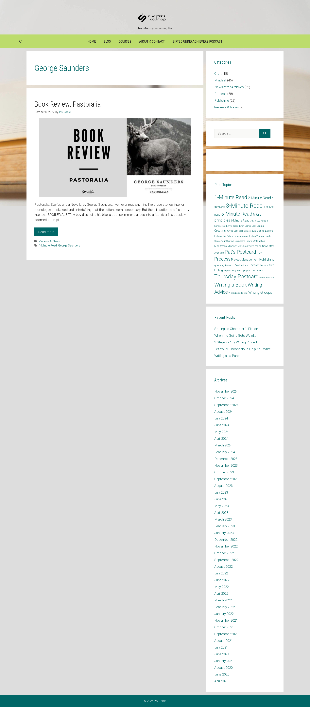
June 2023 (221, 499)
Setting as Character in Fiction (236, 329)
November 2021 (226, 620)
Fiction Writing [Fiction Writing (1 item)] (256, 236)
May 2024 (221, 432)
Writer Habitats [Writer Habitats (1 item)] (266, 277)
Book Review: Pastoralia (67, 104)
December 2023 (225, 459)
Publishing (221, 100)
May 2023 (221, 506)
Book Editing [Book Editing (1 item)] (258, 226)
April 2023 (221, 513)
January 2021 (224, 661)
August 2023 (223, 486)
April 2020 (221, 681)
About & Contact (152, 41)
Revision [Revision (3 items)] (254, 265)
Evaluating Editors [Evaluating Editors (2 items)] (262, 230)
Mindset (220, 80)
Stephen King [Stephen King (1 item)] (230, 270)
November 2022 (226, 546)
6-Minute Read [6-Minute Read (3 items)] (240, 220)
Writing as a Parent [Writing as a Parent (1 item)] (238, 293)
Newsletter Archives (229, 87)
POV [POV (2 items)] (259, 252)
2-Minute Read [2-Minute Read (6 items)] (259, 198)
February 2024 (224, 452)
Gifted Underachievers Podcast (197, 41)
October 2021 (224, 627)
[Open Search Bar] (21, 41)
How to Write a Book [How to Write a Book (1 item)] (255, 241)
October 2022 (224, 553)
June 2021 (221, 654)
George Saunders (69, 245)
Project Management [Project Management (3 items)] (244, 259)
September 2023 (226, 479)
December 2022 (225, 540)
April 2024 (221, 438)
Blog (107, 41)
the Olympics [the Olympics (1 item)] (243, 270)
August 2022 (223, 566)
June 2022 (221, 580)
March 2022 (223, 600)
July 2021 (221, 647)
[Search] (264, 133)
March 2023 (223, 519)
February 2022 (224, 607)
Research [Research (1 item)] (229, 265)
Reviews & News (49, 241)
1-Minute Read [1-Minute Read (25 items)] (230, 197)
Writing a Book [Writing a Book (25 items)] (230, 285)
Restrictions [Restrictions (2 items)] (241, 265)
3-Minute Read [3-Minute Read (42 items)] (244, 205)
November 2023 (226, 465)
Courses (125, 41)
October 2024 (224, 398)
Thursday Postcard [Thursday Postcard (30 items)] (236, 276)
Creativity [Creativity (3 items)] (220, 230)
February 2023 (224, 526)
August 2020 (223, 668)
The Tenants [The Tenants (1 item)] (257, 270)
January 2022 (224, 614)
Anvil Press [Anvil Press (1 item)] (233, 226)
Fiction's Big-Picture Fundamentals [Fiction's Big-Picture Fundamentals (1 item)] (231, 236)
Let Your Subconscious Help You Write (242, 349)
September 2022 (226, 560)
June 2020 (221, 674)
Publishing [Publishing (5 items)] (266, 259)
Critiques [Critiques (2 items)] (232, 230)
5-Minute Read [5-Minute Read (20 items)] (236, 214)
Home (92, 41)
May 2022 (221, 587)
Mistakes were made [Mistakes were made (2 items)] (249, 246)
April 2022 (221, 593)
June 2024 (221, 425)
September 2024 (226, 405)
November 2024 (226, 391)
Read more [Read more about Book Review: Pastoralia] (46, 232)
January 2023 (224, 533)
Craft (218, 73)
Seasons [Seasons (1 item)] (264, 265)
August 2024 (223, 412)
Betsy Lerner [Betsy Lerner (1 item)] (245, 226)
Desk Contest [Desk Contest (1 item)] (244, 231)
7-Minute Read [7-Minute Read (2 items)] (258, 220)
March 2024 (223, 445)
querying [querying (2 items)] (219, 265)
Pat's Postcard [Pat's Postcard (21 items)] (240, 252)
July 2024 (221, 418)
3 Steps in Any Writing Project (235, 342)
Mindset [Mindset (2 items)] (232, 246)
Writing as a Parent (228, 356)
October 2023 (224, 472)
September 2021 (226, 634)
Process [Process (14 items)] (222, 259)
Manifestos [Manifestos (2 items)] (220, 246)
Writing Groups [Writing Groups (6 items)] (260, 292)
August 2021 (223, 641)
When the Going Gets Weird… (235, 335)
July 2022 (221, 573)
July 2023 (221, 492)
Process (220, 94)
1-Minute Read (48, 245)
